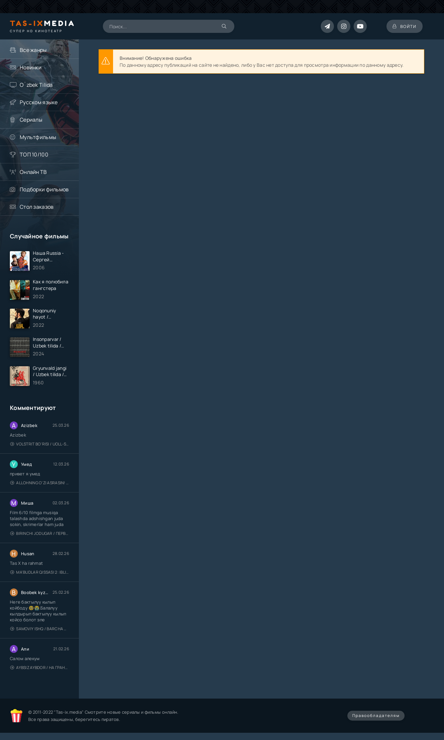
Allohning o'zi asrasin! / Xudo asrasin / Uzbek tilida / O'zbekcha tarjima (39, 484)
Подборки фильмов (44, 189)
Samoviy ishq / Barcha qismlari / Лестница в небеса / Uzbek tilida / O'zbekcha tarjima (39, 630)
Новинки (30, 67)
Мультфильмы (38, 137)
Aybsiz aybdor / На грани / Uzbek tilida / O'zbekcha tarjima (39, 668)
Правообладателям (376, 716)
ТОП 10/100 (34, 154)
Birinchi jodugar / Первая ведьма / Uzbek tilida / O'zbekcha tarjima (39, 534)
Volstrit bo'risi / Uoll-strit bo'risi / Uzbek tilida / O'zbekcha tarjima (39, 445)
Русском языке (39, 102)
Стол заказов (37, 206)
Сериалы (31, 119)
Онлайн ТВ (33, 172)
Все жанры (33, 50)
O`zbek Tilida (36, 84)
